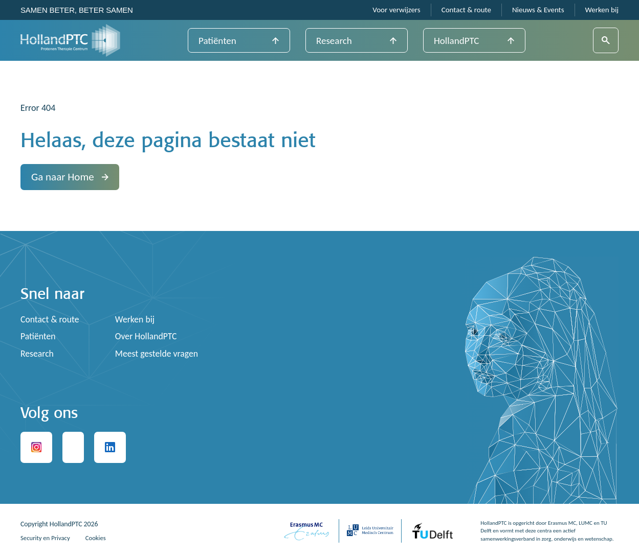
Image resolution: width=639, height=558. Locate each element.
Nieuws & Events (538, 10)
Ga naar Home (69, 176)
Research (334, 40)
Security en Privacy (47, 537)
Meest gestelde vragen (159, 353)
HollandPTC (456, 40)
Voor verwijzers (396, 10)
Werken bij (602, 10)
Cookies (102, 537)
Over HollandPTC (148, 336)
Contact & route (466, 10)
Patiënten (217, 40)
